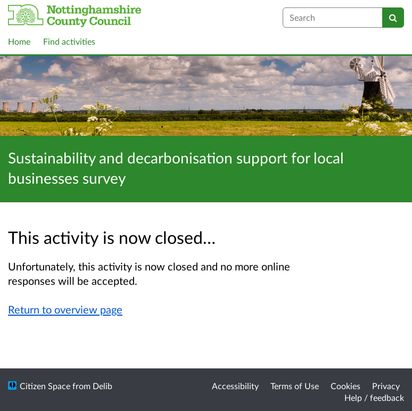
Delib (102, 386)
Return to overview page (65, 309)
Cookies (345, 386)
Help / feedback (374, 397)
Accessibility (235, 386)
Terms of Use (294, 386)
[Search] (393, 17)
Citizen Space (45, 386)
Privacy (386, 386)
